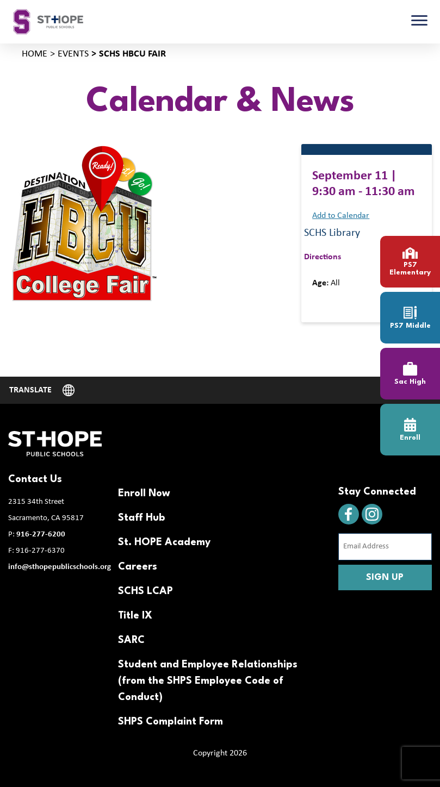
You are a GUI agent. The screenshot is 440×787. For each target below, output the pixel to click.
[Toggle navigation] (419, 22)
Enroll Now (144, 493)
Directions (322, 257)
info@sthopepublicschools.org (59, 567)
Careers (137, 567)
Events (73, 54)
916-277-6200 (40, 534)
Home (34, 54)
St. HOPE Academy (164, 542)
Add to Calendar (340, 215)
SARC (131, 640)
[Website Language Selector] (42, 390)
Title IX (135, 616)
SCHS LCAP (145, 591)
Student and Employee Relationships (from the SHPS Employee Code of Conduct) (208, 681)
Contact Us (35, 479)
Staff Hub (141, 518)
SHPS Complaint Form (170, 722)
